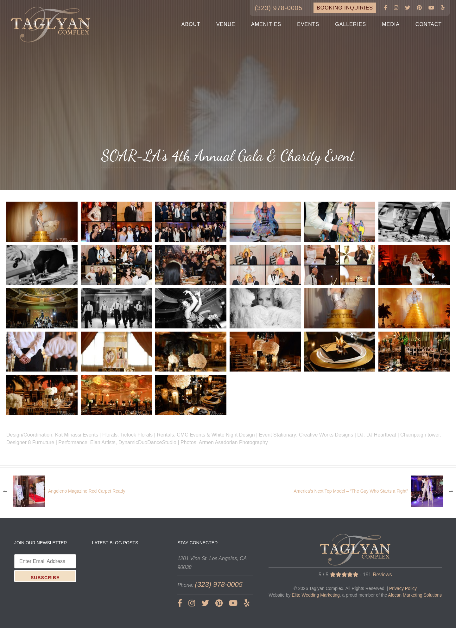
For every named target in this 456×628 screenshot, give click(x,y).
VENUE (225, 24)
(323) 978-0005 (278, 7)
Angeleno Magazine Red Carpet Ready (86, 491)
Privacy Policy (403, 588)
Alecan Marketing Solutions (415, 595)
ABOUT (190, 24)
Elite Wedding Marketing (315, 595)
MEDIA (391, 24)
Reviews (382, 574)
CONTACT (428, 24)
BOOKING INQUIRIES (345, 7)
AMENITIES (266, 24)
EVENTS (308, 24)
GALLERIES (350, 24)
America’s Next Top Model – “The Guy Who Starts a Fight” (351, 491)
